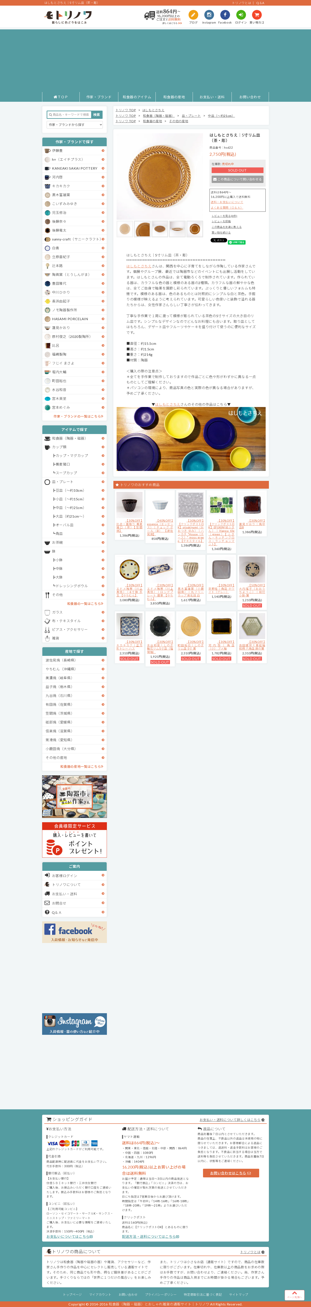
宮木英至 (59, 398)
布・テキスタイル (66, 621)
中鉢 (59, 568)
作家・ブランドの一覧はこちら (78, 416)
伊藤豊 (57, 150)
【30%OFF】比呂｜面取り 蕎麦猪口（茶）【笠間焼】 (129, 526)
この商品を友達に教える (227, 227)
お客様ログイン (61, 875)
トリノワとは (241, 3)
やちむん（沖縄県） (62, 669)
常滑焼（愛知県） (60, 740)
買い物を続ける (221, 232)
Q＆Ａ (53, 912)
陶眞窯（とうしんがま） (72, 274)
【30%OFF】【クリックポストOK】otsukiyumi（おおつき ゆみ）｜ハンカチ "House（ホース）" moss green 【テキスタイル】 (191, 531)
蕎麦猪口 (63, 464)
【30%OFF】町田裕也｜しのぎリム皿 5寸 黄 (191, 645)
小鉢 (59, 560)
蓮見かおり (61, 328)
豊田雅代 (59, 283)
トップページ (72, 1294)
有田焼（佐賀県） (60, 704)
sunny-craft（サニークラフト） (77, 239)
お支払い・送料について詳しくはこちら (230, 1120)
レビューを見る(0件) (224, 216)
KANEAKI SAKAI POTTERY (74, 168)
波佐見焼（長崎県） (62, 660)
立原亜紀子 (61, 257)
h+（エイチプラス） (68, 159)
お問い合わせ (250, 97)
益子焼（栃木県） (60, 687)
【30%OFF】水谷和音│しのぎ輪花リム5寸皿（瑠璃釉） (160, 647)
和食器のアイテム (137, 97)
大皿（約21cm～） (71, 516)
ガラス (57, 612)
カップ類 (59, 447)
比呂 (55, 345)
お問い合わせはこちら (230, 1173)
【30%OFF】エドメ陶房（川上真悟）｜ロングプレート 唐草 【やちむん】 (160, 592)
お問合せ (55, 902)
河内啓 (57, 177)
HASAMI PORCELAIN (70, 319)
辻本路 (57, 266)
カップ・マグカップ (72, 455)
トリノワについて (66, 884)
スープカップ (66, 473)
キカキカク (61, 186)
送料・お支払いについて (227, 202)
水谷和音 (59, 390)
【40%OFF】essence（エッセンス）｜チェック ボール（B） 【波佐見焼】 (160, 527)
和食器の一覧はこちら (85, 603)
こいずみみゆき (64, 204)
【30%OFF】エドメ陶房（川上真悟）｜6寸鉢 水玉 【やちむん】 (129, 590)
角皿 (59, 533)
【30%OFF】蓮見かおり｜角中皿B (252, 524)
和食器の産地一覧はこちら (81, 766)
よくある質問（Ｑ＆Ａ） (227, 207)
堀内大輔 (59, 372)
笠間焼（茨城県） (60, 713)
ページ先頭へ (294, 1294)
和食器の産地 (174, 97)
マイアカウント (100, 1294)
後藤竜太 (59, 230)
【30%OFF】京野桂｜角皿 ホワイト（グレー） (221, 589)
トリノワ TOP (126, 110)
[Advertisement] (155, 59)
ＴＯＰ (61, 97)
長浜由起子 (61, 301)
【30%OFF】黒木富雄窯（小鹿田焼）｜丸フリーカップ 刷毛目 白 (191, 590)
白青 (55, 248)
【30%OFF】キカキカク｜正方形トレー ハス (129, 645)
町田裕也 (59, 381)
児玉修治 (59, 212)
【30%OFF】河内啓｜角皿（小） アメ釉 (221, 645)
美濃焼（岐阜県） (60, 678)
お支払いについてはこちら (69, 1236)
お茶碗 (57, 542)
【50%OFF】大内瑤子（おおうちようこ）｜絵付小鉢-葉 (252, 590)
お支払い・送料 (212, 97)
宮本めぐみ (61, 407)
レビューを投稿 (221, 221)
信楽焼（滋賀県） (60, 731)
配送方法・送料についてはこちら (150, 1236)
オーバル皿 (65, 525)
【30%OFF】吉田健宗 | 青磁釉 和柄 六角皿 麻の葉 (252, 645)
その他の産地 (56, 757)
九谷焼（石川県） (60, 695)
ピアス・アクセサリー (70, 629)
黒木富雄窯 (61, 195)
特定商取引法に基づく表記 (203, 1294)
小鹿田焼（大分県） (62, 749)
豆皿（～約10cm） (71, 490)
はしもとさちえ (153, 110)
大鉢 (59, 577)
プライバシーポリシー (161, 1294)
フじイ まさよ (63, 363)
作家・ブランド (99, 97)
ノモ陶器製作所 (64, 310)
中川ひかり (61, 292)
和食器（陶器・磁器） (70, 438)
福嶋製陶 (59, 354)
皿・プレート (63, 482)
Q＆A (260, 3)
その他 (57, 595)
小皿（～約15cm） (71, 499)
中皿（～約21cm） (71, 508)
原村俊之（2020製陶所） (72, 336)
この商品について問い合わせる (237, 179)
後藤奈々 (59, 221)
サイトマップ (238, 1294)
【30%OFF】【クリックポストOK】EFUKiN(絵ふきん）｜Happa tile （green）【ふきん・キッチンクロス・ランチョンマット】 (221, 532)
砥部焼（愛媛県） (60, 722)
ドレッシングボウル (72, 586)
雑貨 (55, 638)
